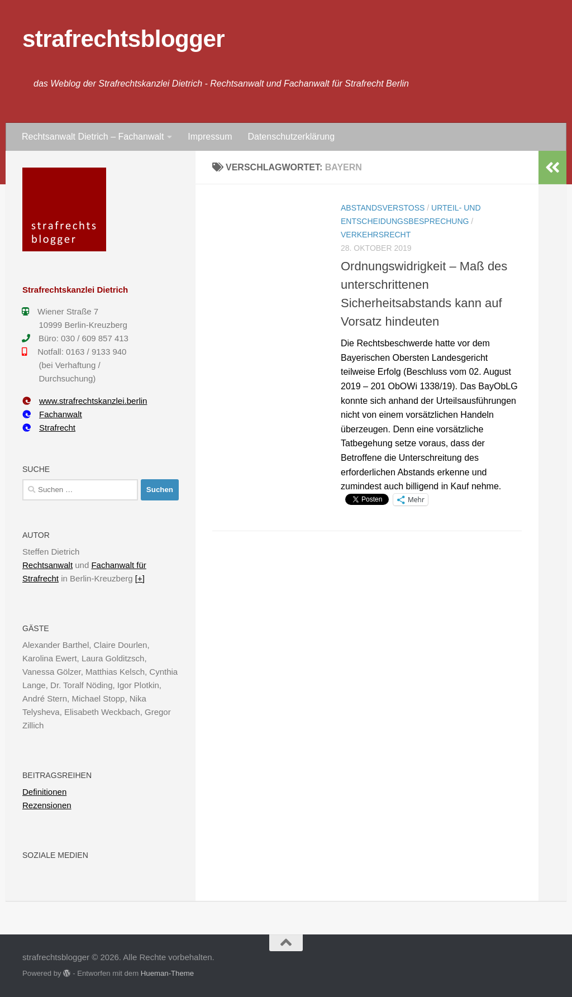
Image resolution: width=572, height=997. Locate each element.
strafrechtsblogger (123, 39)
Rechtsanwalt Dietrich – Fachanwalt (93, 136)
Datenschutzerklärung (291, 136)
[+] (140, 578)
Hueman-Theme (167, 973)
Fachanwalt (52, 414)
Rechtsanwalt (47, 565)
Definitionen (44, 791)
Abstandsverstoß (383, 207)
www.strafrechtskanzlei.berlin (84, 401)
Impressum (210, 136)
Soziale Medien (55, 855)
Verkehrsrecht (376, 234)
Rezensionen (47, 805)
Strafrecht (48, 427)
